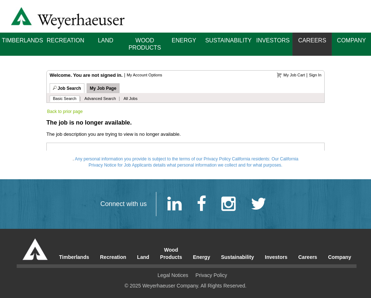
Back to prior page (65, 111)
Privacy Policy (211, 275)
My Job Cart (294, 75)
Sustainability (228, 40)
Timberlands (22, 40)
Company (351, 40)
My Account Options (144, 75)
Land (105, 40)
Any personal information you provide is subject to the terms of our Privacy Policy (153, 158)
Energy (184, 40)
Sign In (315, 75)
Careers (312, 40)
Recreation (65, 40)
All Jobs (131, 98)
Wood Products (145, 44)
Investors (272, 40)
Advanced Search (100, 98)
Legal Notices (173, 275)
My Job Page (103, 88)
